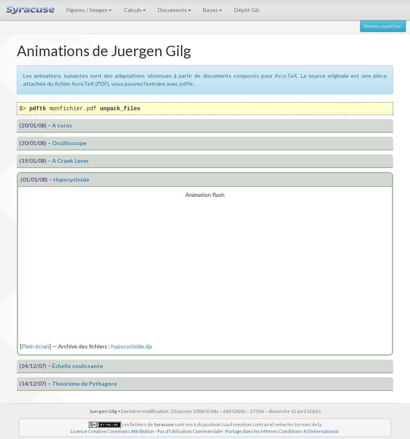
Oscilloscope (69, 143)
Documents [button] (174, 9)
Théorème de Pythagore (84, 383)
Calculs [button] (135, 9)
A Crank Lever (70, 160)
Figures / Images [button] (89, 9)
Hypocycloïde (71, 179)
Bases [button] (212, 9)
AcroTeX (286, 75)
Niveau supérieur (383, 26)
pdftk (186, 83)
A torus (62, 125)
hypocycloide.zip (131, 346)
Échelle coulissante (77, 365)
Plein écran (35, 346)
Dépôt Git (246, 9)
